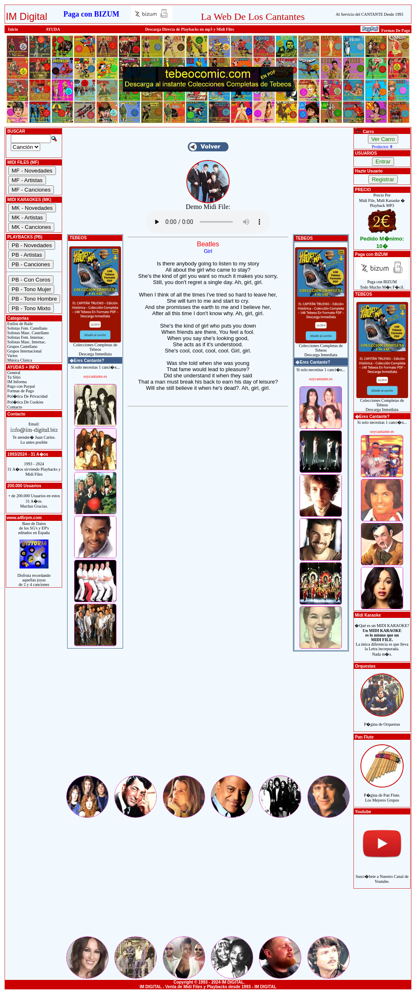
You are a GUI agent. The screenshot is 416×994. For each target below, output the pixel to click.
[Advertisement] (208, 716)
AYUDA (53, 29)
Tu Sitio (13, 377)
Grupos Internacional (24, 351)
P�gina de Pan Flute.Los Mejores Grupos (382, 793)
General (13, 372)
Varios (11, 355)
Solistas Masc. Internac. (26, 342)
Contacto (14, 407)
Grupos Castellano (21, 346)
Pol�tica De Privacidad (27, 396)
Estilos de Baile (19, 323)
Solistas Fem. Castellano (26, 328)
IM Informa (16, 381)
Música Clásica (19, 360)
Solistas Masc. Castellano (27, 333)
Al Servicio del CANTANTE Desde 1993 (369, 14)
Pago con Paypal (20, 386)
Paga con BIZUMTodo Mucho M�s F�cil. (382, 282)
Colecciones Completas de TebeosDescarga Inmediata (95, 347)
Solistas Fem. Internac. (25, 337)
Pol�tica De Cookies (25, 402)
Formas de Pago (20, 391)
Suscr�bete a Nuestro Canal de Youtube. (382, 874)
